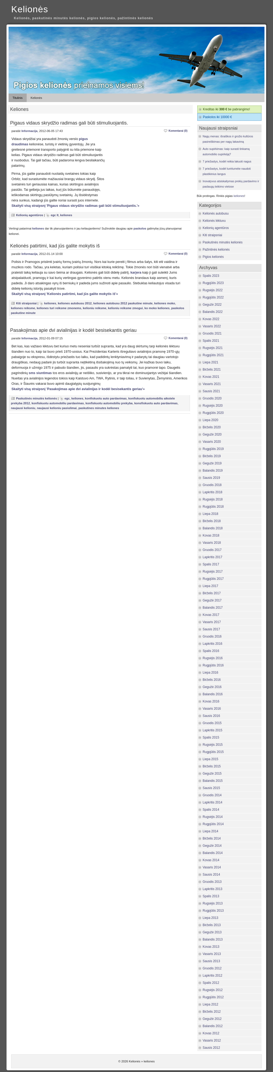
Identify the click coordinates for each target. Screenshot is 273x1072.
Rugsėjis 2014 (213, 817)
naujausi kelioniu (23, 408)
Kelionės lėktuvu (214, 221)
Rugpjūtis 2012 (213, 997)
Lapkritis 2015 (212, 730)
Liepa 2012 (210, 1004)
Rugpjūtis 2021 (213, 355)
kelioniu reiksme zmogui (125, 308)
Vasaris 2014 (212, 867)
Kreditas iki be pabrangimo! (226, 109)
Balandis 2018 (213, 528)
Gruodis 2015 (212, 723)
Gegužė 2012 (212, 1019)
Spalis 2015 (211, 737)
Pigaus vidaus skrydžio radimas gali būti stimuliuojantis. (69, 123)
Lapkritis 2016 (212, 644)
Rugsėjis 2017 (213, 571)
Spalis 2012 (211, 983)
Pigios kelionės (213, 257)
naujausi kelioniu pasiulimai (57, 408)
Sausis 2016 (211, 716)
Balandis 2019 (213, 470)
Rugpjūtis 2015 (213, 752)
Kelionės (29, 9)
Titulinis (18, 97)
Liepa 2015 (210, 759)
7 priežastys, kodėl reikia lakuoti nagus (227, 161)
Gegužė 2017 (212, 600)
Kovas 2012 (211, 1033)
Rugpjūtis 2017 (213, 579)
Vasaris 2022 (212, 326)
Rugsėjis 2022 (213, 290)
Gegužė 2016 (212, 687)
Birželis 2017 (212, 593)
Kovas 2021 (211, 377)
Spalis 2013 (211, 896)
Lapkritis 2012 (212, 975)
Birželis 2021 (212, 369)
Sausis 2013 (211, 961)
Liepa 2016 (210, 672)
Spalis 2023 (211, 276)
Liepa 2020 (210, 420)
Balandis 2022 (213, 312)
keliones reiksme (23, 308)
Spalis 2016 (211, 651)
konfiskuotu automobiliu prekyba (109, 403)
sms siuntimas (40, 373)
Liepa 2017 (210, 586)
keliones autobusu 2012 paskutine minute (122, 303)
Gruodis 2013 (212, 882)
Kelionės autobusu (216, 213)
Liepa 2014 (210, 831)
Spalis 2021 (211, 341)
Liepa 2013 (210, 918)
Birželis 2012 (212, 1011)
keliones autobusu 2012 (75, 303)
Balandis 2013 (213, 939)
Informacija (29, 131)
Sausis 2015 (211, 788)
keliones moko (164, 303)
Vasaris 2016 (212, 708)
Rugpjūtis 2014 (213, 824)
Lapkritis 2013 (212, 889)
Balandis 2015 (213, 781)
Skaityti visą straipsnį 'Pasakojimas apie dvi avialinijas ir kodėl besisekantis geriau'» (78, 389)
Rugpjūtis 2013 (213, 910)
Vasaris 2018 (212, 543)
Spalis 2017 (211, 564)
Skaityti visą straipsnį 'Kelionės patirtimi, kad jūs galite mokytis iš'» (64, 294)
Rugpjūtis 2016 (213, 665)
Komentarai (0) (177, 130)
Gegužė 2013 (212, 932)
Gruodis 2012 (212, 968)
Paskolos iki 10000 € (217, 117)
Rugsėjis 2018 (213, 499)
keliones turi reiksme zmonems (59, 308)
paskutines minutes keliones (98, 408)
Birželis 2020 (212, 427)
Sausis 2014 (211, 874)
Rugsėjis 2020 (213, 405)
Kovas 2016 (211, 701)
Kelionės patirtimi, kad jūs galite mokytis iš (55, 245)
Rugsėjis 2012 (213, 990)
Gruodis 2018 (212, 485)
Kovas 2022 (211, 319)
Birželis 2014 (212, 838)
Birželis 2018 (212, 521)
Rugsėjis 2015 (213, 745)
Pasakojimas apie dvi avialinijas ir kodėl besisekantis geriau (73, 330)
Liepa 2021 (210, 362)
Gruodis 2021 (212, 333)
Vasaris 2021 (212, 384)
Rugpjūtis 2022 (213, 297)
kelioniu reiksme (94, 308)
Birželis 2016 (212, 680)
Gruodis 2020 (212, 398)
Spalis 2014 (211, 809)
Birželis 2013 (212, 925)
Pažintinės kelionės (216, 249)
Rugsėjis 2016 (213, 658)
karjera (135, 272)
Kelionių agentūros (29, 215)
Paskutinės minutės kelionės (36, 398)
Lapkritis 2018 (212, 492)
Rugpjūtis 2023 (213, 283)
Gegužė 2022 (212, 304)
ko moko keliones (157, 308)
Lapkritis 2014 (212, 802)
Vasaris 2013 (212, 954)
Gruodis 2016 (212, 636)
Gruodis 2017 (212, 550)
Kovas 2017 (211, 615)
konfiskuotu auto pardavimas (106, 398)
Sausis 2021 (211, 391)
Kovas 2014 (211, 860)
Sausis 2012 (211, 1048)
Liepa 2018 (210, 514)
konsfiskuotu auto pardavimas (156, 403)
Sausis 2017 (211, 629)
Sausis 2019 (211, 478)
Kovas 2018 (211, 535)
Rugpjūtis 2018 (213, 506)
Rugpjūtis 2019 (213, 449)
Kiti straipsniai (26, 303)
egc (67, 398)
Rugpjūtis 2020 (213, 413)
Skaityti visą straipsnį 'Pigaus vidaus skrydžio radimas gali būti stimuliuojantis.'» (75, 206)
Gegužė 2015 (212, 773)
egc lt (54, 215)
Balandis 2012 (213, 1026)
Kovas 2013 (211, 947)
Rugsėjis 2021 (213, 348)
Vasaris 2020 (212, 442)
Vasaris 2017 (212, 622)
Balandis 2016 (213, 694)
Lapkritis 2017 (212, 557)
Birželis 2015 (212, 766)
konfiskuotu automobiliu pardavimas (57, 403)
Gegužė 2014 (212, 846)
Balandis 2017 (213, 607)
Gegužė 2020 (212, 434)
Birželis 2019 (212, 456)
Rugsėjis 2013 (213, 903)
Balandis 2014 (213, 853)
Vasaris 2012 (212, 1040)
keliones (66, 215)
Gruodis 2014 (212, 795)
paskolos (140, 228)
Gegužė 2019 (212, 463)
